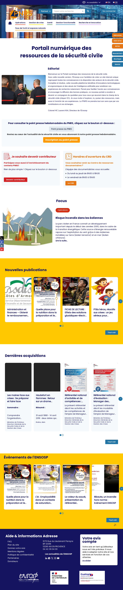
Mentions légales (16, 551)
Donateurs (13, 561)
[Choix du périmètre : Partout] (45, 11)
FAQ (10, 541)
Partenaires (13, 558)
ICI (68, 98)
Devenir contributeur (15, 179)
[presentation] (120, 301)
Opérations (63, 210)
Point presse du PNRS (61, 129)
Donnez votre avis (16, 548)
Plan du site (13, 544)
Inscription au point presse (61, 139)
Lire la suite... (61, 240)
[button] (60, 326)
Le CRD (71, 183)
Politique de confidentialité (21, 554)
